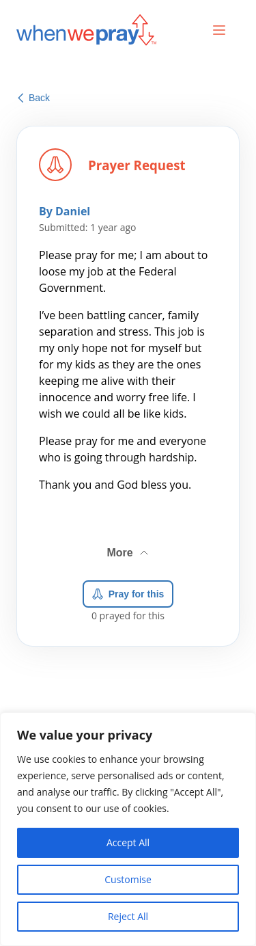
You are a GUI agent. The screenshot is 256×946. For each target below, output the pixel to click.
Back (34, 97)
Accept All (128, 842)
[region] (128, 829)
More (128, 547)
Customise (128, 879)
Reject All (128, 916)
